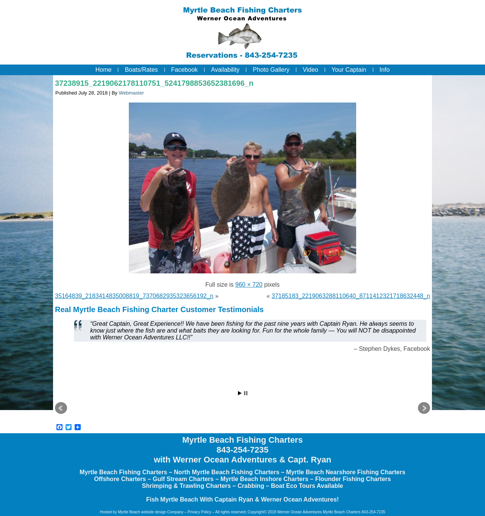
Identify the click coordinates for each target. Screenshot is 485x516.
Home (103, 69)
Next (424, 408)
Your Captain (349, 69)
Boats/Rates (141, 69)
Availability (225, 69)
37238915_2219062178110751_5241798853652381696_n (154, 83)
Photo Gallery (271, 69)
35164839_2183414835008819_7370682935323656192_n (134, 296)
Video (310, 69)
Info (385, 69)
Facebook (184, 69)
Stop (245, 393)
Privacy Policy (199, 512)
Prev (61, 408)
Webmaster (131, 93)
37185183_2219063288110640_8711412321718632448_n (351, 296)
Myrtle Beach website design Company (150, 512)
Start (240, 393)
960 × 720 (249, 284)
